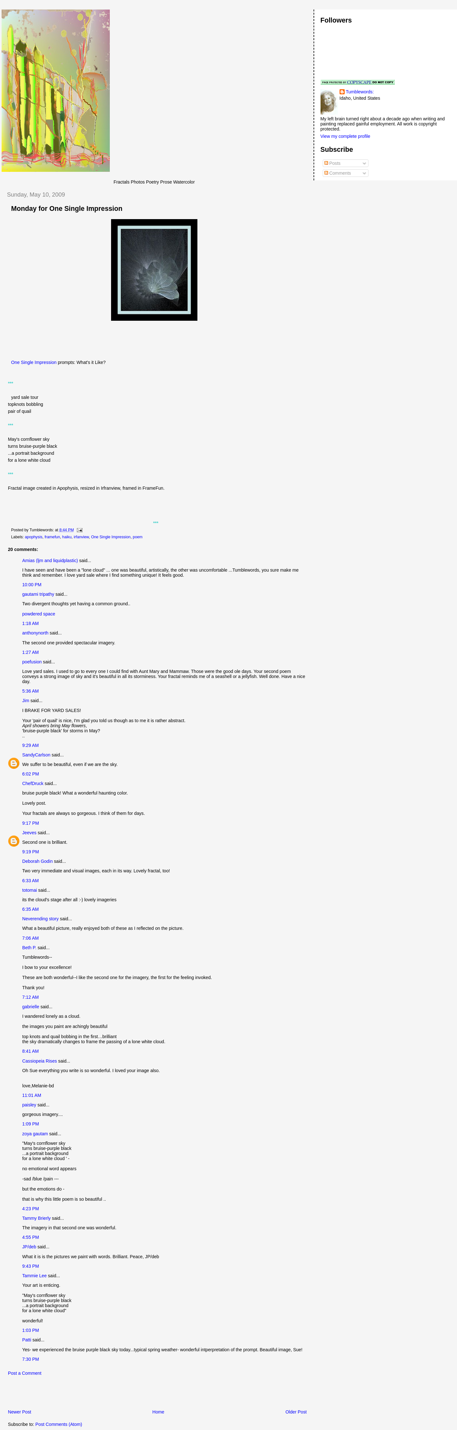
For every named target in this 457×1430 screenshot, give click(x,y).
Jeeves (29, 832)
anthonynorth (35, 632)
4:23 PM (30, 1208)
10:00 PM (32, 584)
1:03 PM (30, 1330)
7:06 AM (30, 938)
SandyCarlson (36, 754)
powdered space (38, 613)
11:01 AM (31, 1095)
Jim (25, 700)
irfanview (81, 537)
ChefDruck (32, 783)
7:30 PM (30, 1359)
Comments (337, 173)
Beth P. (29, 947)
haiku (66, 537)
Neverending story (40, 918)
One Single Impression (33, 362)
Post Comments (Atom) (59, 1424)
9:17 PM (30, 823)
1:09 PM (30, 1123)
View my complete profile (345, 136)
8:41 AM (30, 1051)
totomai (29, 890)
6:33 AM (30, 880)
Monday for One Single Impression (67, 208)
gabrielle (30, 1006)
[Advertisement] (76, 1394)
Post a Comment (24, 1373)
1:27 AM (30, 652)
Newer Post (19, 1411)
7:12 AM (30, 997)
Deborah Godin (37, 861)
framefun (52, 537)
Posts (332, 163)
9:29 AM (30, 745)
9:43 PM (30, 1266)
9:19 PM (30, 851)
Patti (26, 1339)
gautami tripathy (38, 594)
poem (137, 537)
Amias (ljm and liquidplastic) (50, 560)
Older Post (296, 1411)
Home (158, 1411)
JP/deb (29, 1246)
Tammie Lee (34, 1275)
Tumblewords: (360, 91)
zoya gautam (35, 1133)
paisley (29, 1104)
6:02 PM (30, 773)
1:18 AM (30, 623)
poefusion (32, 661)
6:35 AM (30, 909)
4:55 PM (30, 1237)
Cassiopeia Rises (39, 1061)
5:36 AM (30, 691)
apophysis (33, 537)
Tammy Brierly (36, 1218)
